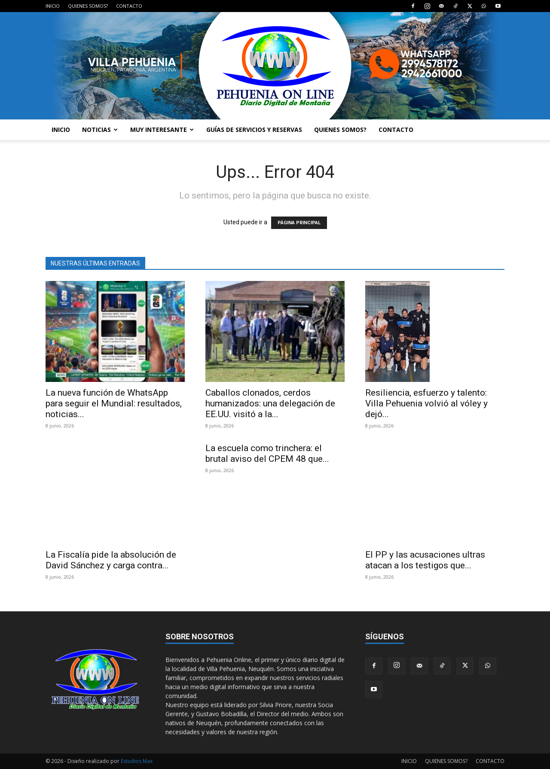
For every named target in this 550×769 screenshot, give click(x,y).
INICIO (53, 6)
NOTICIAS (100, 129)
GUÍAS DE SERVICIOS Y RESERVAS (254, 129)
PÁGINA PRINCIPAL (299, 223)
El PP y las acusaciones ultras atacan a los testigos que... (425, 560)
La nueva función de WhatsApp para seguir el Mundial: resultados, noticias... (114, 403)
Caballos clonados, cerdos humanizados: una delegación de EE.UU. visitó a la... (270, 403)
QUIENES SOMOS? (88, 6)
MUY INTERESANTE (162, 129)
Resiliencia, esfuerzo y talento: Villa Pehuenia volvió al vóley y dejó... (426, 403)
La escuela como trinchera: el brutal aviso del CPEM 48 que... (267, 453)
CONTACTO (129, 6)
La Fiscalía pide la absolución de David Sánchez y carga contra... (111, 560)
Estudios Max (137, 761)
